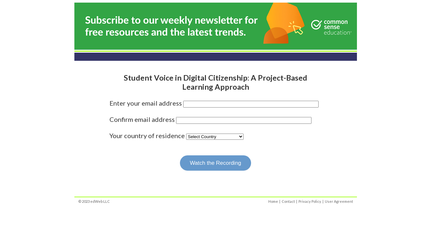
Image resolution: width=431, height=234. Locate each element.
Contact (288, 201)
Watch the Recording (215, 163)
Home (273, 201)
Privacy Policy (309, 201)
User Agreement (339, 201)
